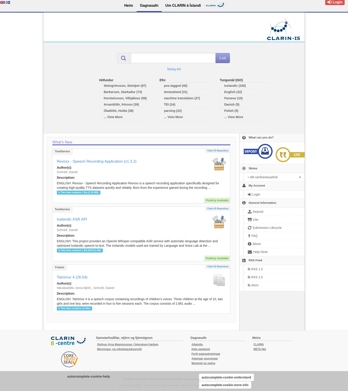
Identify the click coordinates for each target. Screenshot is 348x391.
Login (334, 2)
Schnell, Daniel (67, 172)
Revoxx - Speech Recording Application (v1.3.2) (96, 161)
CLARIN (258, 344)
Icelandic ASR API (72, 219)
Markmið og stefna (203, 363)
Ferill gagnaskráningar (205, 353)
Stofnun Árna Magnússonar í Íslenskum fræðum (127, 344)
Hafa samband (200, 349)
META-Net (259, 349)
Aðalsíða (197, 344)
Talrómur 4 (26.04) (72, 277)
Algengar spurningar (204, 358)
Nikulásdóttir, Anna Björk (74, 288)
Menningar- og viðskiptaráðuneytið (119, 349)
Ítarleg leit (174, 69)
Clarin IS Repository (218, 150)
